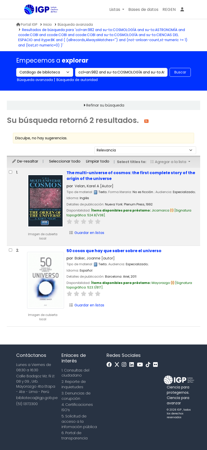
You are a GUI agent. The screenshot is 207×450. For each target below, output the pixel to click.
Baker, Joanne (95, 258)
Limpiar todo (97, 161)
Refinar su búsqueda (105, 105)
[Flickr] (156, 364)
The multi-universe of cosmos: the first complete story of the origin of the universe (131, 175)
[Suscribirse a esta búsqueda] (146, 120)
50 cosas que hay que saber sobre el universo (114, 250)
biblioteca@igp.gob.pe (37, 397)
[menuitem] (169, 9)
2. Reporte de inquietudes (73, 384)
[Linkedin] (132, 364)
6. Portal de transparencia (74, 435)
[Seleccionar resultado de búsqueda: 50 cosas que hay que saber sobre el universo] (10, 250)
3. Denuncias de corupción (76, 396)
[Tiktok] (149, 364)
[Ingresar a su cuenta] (182, 9)
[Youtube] (141, 364)
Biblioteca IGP (37, 20)
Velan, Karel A (94, 186)
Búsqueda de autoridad (77, 79)
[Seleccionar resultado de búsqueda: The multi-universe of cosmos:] (10, 172)
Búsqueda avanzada (75, 24)
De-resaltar (25, 161)
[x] (118, 364)
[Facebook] (110, 364)
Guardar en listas (86, 232)
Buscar (180, 72)
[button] (116, 9)
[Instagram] (125, 364)
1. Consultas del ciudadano (75, 373)
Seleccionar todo (64, 161)
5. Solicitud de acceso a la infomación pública (79, 421)
